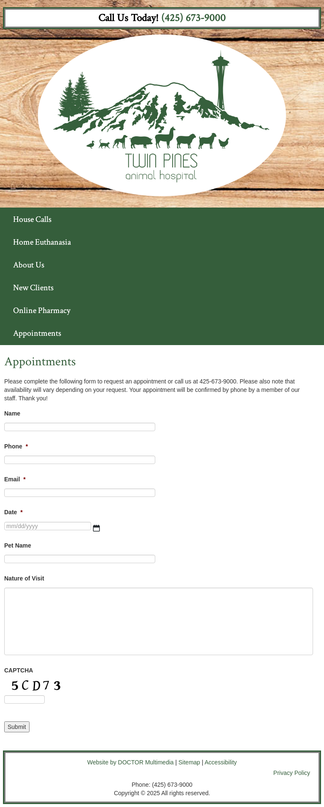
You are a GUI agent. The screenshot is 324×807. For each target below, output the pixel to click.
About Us (28, 264)
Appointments (37, 333)
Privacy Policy (291, 772)
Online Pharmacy (41, 310)
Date (13, 512)
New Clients (33, 287)
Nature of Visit (24, 578)
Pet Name (17, 545)
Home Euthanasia (42, 242)
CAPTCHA (18, 670)
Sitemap (189, 762)
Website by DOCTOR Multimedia (130, 762)
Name (12, 413)
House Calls (32, 219)
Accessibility (221, 762)
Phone (16, 446)
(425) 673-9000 (193, 18)
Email (15, 479)
